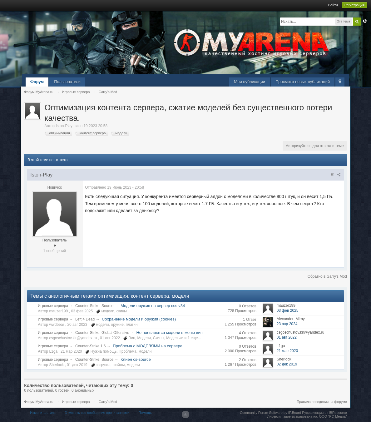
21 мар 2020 (287, 351)
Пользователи (67, 81)
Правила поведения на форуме (322, 402)
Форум (37, 81)
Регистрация (354, 5)
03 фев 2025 (288, 310)
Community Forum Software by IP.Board (270, 413)
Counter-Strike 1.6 (90, 346)
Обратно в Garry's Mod (327, 276)
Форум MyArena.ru (38, 402)
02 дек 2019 (287, 364)
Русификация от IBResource (324, 413)
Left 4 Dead (85, 319)
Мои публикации (249, 81)
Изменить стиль (43, 413)
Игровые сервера (53, 306)
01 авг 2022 (287, 337)
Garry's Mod (108, 402)
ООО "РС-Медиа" (333, 416)
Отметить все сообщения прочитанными (97, 413)
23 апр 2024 (287, 324)
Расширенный (364, 21)
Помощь (145, 413)
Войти (333, 5)
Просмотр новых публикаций (302, 81)
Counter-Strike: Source (94, 306)
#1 (336, 175)
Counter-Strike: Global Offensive (102, 332)
